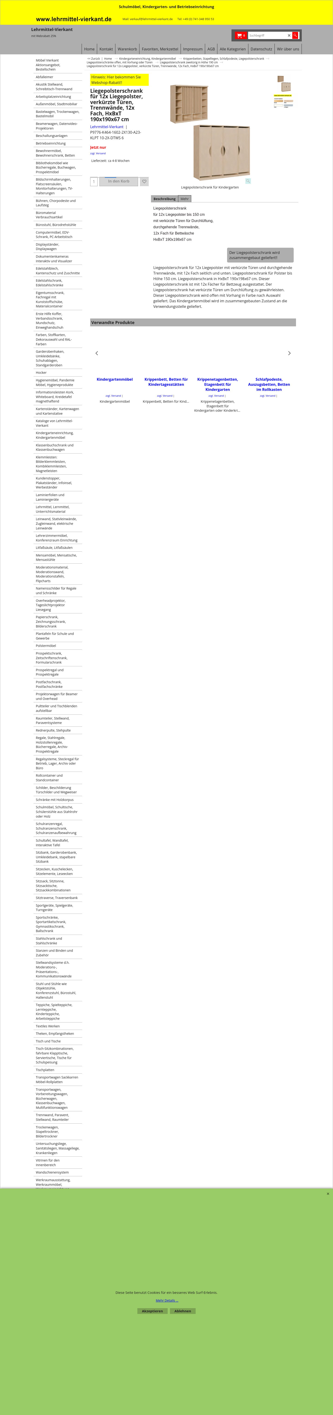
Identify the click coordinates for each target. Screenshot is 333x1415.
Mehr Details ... (167, 1300)
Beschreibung (165, 199)
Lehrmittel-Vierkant (106, 126)
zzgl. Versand (98, 153)
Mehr (185, 199)
